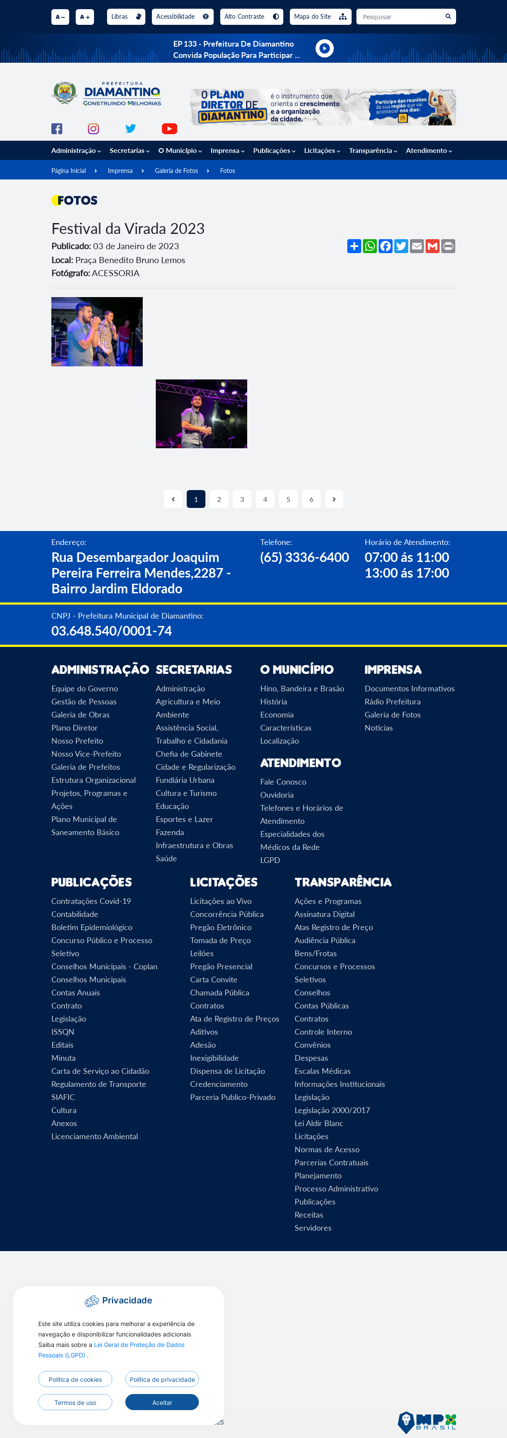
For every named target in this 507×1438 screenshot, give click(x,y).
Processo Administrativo (336, 1188)
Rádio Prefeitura (393, 701)
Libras (126, 16)
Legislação (68, 1018)
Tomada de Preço (220, 940)
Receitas (309, 1214)
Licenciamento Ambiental (94, 1136)
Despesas (311, 1057)
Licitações (312, 1136)
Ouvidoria (277, 794)
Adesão (203, 1044)
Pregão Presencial (221, 966)
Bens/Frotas (316, 953)
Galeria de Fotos (176, 170)
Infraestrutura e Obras (194, 845)
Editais (62, 1044)
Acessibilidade (182, 16)
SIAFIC (63, 1097)
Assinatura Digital (325, 914)
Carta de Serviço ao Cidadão (100, 1071)
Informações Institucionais (340, 1084)
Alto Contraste (252, 16)
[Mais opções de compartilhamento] (354, 246)
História (273, 701)
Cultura (64, 1110)
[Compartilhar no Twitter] (401, 246)
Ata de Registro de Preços (234, 1018)
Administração (180, 688)
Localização (279, 740)
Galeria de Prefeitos (85, 766)
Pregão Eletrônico (221, 927)
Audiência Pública (325, 940)
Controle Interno (323, 1031)
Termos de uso (75, 1402)
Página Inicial (68, 170)
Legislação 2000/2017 (332, 1110)
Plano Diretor (74, 727)
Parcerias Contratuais (332, 1162)
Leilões (202, 953)
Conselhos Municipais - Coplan (104, 966)
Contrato (66, 1005)
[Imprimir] (448, 246)
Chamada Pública (219, 992)
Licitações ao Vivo (221, 901)
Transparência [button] (373, 150)
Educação (172, 806)
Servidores (313, 1227)
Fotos (227, 170)
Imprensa (120, 170)
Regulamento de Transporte (98, 1084)
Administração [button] (76, 150)
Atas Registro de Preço (334, 927)
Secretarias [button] (130, 150)
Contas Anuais (75, 992)
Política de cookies (75, 1379)
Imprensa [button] (228, 150)
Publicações (315, 1201)
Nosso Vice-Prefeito (86, 753)
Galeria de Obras (80, 714)
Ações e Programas (328, 901)
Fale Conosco (283, 781)
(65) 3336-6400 (304, 557)
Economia (277, 714)
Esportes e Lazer (184, 819)
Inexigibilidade (214, 1057)
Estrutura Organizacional (93, 780)
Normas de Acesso (327, 1149)
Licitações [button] (322, 150)
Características (286, 727)
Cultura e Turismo (186, 793)
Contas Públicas (322, 1005)
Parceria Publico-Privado (232, 1097)
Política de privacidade (162, 1379)
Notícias (379, 727)
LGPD (270, 860)
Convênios (313, 1044)
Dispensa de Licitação (227, 1071)
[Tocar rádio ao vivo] (325, 48)
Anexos (64, 1123)
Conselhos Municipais (88, 979)
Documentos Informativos (410, 688)
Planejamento (318, 1175)
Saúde (166, 858)
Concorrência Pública (227, 914)
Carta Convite (214, 979)
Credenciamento (219, 1084)
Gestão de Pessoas (84, 701)
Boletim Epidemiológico (91, 927)
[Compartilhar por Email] (417, 246)
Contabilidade (74, 914)
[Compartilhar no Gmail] (432, 246)
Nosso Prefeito (77, 740)
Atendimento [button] (429, 150)
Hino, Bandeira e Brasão (302, 688)
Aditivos (204, 1031)
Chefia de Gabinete (189, 753)
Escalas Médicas (323, 1071)
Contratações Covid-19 (91, 901)
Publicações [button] (274, 150)
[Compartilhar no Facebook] (385, 246)
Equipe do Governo (84, 688)
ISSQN (62, 1031)
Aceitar (162, 1402)
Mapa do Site (320, 16)
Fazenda (170, 832)
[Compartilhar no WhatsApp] (370, 246)
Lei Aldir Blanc (319, 1123)
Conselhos (312, 992)
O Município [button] (180, 150)
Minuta (63, 1057)
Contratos (207, 1005)
